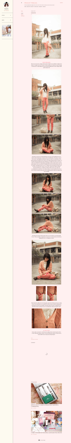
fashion (22, 14)
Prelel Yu (6, 9)
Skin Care (36, 6)
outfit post (36, 339)
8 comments (35, 434)
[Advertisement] (46, 373)
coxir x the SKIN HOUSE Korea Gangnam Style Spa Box (46, 432)
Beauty (32, 6)
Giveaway (40, 6)
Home (25, 6)
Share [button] (22, 11)
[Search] (61, 3)
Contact (44, 6)
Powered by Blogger (42, 440)
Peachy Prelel (30, 3)
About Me (29, 6)
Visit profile (6, 10)
